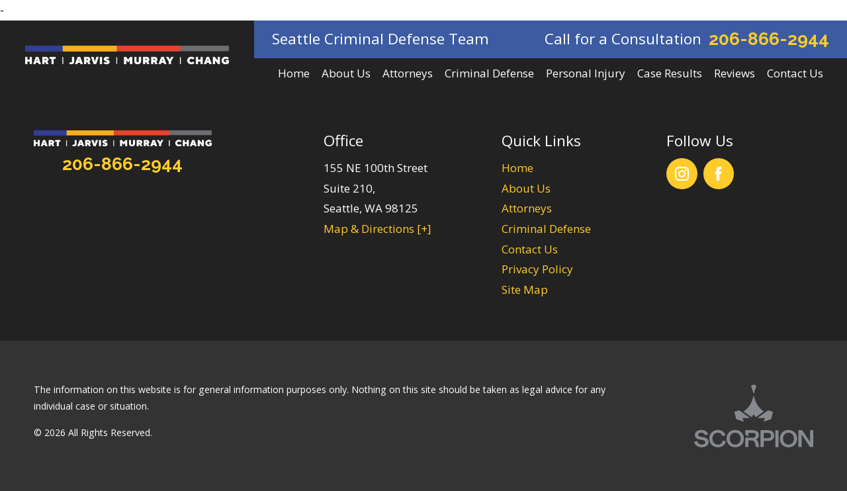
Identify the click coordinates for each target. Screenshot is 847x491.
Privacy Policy (537, 269)
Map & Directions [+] (377, 228)
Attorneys (527, 208)
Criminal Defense (546, 228)
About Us (526, 188)
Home (517, 167)
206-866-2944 (769, 38)
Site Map (525, 289)
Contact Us (530, 249)
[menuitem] (294, 74)
